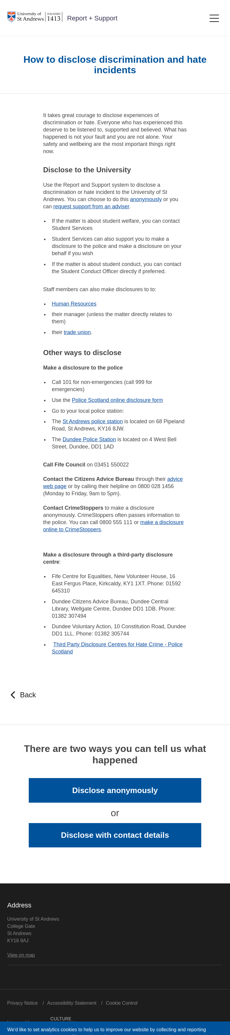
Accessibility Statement (72, 1003)
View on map (21, 955)
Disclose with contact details (115, 835)
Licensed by (41, 1021)
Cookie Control (121, 1003)
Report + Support (92, 18)
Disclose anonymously (115, 790)
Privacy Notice (22, 1003)
